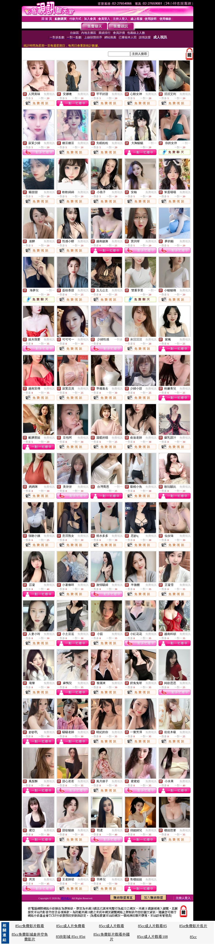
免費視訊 (49, 94)
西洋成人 (66, 898)
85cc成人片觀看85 (152, 926)
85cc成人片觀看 (111, 926)
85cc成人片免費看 (70, 926)
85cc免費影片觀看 (29, 926)
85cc (193, 937)
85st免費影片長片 (193, 926)
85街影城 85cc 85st (70, 937)
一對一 (152, 143)
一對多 (118, 339)
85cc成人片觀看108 (152, 937)
